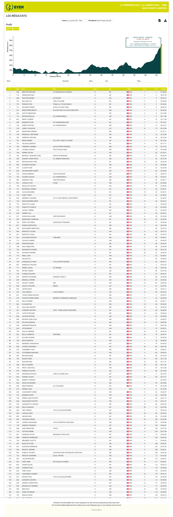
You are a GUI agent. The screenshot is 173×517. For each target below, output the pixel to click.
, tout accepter (80, 510)
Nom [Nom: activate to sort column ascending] (23, 89)
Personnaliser (96, 510)
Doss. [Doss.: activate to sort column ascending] (18, 89)
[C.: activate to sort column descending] (10, 89)
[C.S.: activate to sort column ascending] (156, 89)
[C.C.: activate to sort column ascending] (144, 89)
